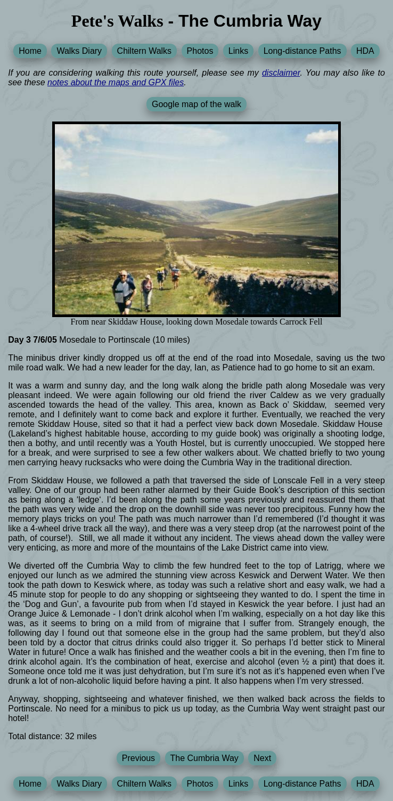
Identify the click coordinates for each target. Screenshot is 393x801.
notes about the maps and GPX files (115, 82)
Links (238, 50)
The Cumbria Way (204, 758)
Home (30, 50)
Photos (200, 50)
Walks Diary (79, 50)
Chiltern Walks (144, 50)
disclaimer (281, 72)
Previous (138, 758)
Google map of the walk (196, 104)
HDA (365, 50)
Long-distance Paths (302, 50)
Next (262, 758)
